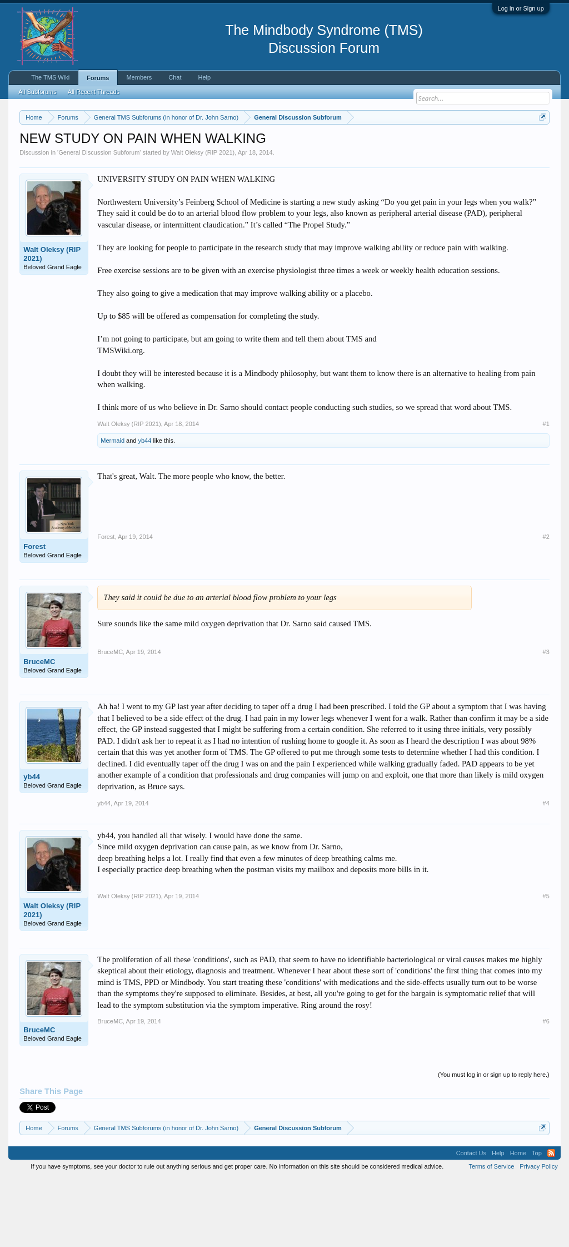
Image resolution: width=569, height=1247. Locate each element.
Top (537, 1221)
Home (518, 1221)
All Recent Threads (93, 91)
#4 (546, 871)
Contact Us (471, 1221)
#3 (546, 720)
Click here (386, 156)
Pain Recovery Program (507, 187)
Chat (174, 77)
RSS (551, 1221)
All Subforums (37, 91)
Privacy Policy (538, 1234)
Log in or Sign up (521, 8)
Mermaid (112, 509)
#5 (546, 964)
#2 (546, 605)
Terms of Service (491, 1234)
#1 (546, 491)
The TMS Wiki (50, 77)
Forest (34, 615)
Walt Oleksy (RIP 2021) (202, 220)
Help (204, 77)
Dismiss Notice (540, 143)
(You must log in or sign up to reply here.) (494, 1142)
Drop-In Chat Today (451, 186)
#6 (546, 1089)
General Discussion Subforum (98, 220)
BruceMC (39, 730)
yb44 (145, 509)
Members (139, 77)
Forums (98, 78)
